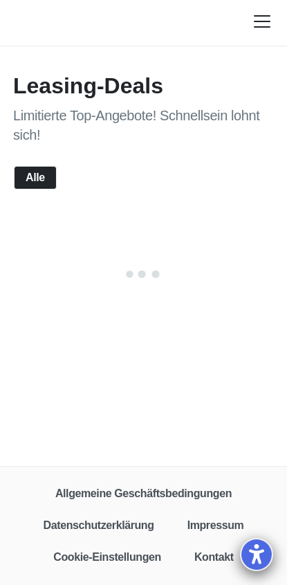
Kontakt (214, 557)
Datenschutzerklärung (99, 525)
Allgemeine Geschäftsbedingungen (143, 493)
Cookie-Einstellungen (107, 557)
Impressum (215, 525)
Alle (35, 177)
